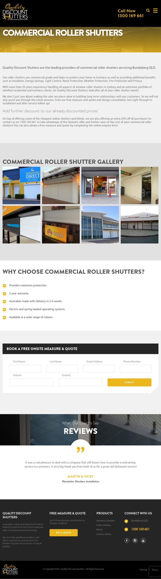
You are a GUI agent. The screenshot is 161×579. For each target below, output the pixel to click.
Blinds (99, 529)
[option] (80, 472)
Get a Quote (63, 532)
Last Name (56, 361)
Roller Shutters (103, 525)
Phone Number (132, 361)
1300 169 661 (140, 529)
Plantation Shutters (105, 520)
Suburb (17, 375)
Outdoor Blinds (103, 534)
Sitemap (143, 570)
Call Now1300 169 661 (131, 13)
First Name (19, 361)
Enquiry (66, 375)
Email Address (94, 361)
